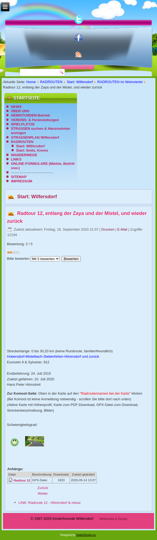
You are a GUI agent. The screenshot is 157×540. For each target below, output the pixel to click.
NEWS (16, 107)
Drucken (108, 229)
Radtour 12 (22, 480)
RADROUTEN (51, 82)
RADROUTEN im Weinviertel (119, 82)
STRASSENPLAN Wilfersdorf (35, 137)
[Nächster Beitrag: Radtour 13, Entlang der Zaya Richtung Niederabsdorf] (43, 493)
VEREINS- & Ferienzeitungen (35, 120)
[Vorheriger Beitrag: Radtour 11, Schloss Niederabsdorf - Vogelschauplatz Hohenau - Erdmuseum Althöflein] (42, 488)
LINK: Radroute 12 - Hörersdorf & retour (49, 503)
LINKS (16, 159)
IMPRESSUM (21, 181)
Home (31, 82)
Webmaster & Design (113, 518)
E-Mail (122, 229)
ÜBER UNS (20, 111)
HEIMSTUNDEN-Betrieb (30, 115)
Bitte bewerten (18, 259)
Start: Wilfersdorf (80, 82)
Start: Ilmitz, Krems (32, 150)
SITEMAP (18, 177)
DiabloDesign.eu (86, 535)
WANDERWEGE (24, 155)
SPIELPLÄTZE (23, 124)
